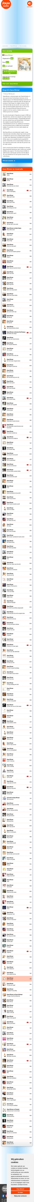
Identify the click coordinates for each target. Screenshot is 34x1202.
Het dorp (10, 525)
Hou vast (10, 579)
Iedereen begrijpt (11, 601)
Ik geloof (10, 634)
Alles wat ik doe (11, 196)
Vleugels (10, 946)
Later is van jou (10, 760)
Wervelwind (10, 1060)
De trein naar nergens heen (13, 360)
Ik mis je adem (10, 656)
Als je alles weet (14, 228)
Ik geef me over (11, 628)
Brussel (10, 299)
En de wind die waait (12, 475)
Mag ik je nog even (11, 787)
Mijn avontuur (13, 798)
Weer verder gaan (11, 1044)
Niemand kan (10, 820)
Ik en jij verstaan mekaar (13, 623)
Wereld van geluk (11, 1049)
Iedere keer (10, 596)
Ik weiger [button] (20, 1192)
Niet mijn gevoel (11, 825)
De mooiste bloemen (12, 343)
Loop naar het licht (11, 782)
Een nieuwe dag (11, 448)
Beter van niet (10, 272)
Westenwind (10, 1066)
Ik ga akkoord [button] (20, 1189)
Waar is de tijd (10, 1011)
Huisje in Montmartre (12, 585)
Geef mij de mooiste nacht (13, 503)
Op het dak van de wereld (13, 853)
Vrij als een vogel (11, 984)
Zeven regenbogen (11, 1099)
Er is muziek (10, 481)
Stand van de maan (11, 891)
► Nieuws (5, 1201)
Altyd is (10, 256)
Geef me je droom (11, 497)
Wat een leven (10, 1033)
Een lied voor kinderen (12, 437)
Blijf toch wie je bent (12, 289)
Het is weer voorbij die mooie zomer (15, 535)
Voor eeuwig (10, 978)
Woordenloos (10, 1093)
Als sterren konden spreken (13, 250)
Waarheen (10, 1028)
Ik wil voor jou (10, 678)
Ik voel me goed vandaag (13, 667)
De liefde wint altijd (16, 332)
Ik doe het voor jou (11, 617)
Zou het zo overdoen (12, 1131)
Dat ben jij (10, 316)
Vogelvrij (10, 951)
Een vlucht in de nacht (12, 453)
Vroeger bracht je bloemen (15, 995)
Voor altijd (10, 962)
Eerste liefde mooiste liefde (13, 470)
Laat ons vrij (10, 754)
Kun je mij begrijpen (12, 749)
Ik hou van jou (10, 639)
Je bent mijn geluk (11, 700)
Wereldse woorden (11, 1055)
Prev (2, 8)
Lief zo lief (10, 776)
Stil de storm (10, 896)
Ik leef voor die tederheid (13, 650)
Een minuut (10, 443)
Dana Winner (13, 46)
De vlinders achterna (12, 365)
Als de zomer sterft (11, 212)
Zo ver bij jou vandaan (12, 1104)
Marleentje (10, 792)
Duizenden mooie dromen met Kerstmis (15, 426)
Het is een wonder (11, 530)
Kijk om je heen (10, 727)
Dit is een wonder (11, 387)
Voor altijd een (10, 967)
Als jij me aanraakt (11, 245)
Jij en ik (10, 710)
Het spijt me (10, 552)
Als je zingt (10, 239)
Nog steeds (10, 836)
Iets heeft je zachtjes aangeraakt (15, 607)
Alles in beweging (11, 190)
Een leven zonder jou (12, 432)
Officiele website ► (9, 161)
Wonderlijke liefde (11, 1088)
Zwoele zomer (10, 1142)
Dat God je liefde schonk (13, 327)
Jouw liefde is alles (11, 721)
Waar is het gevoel (11, 1017)
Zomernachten (10, 1115)
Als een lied (10, 217)
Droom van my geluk (12, 403)
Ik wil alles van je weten (12, 672)
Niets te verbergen (11, 831)
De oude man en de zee (12, 354)
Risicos (10, 864)
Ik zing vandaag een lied (13, 683)
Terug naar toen (11, 913)
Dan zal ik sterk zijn (11, 310)
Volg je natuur (10, 956)
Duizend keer (10, 414)
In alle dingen (10, 694)
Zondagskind (10, 1120)
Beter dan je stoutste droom (14, 267)
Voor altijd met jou (11, 973)
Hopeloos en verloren (12, 568)
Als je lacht (10, 234)
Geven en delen (10, 508)
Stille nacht (10, 902)
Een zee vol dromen (11, 464)
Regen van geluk (11, 858)
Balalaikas (10, 261)
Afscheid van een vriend (13, 185)
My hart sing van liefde (12, 809)
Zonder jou (10, 1126)
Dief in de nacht (11, 381)
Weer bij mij (10, 1038)
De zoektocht (10, 371)
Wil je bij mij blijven (11, 1077)
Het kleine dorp (10, 541)
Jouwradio (5, 46)
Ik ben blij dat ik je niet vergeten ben (16, 612)
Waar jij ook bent (11, 1022)
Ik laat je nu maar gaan (12, 645)
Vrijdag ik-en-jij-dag (12, 989)
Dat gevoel (10, 321)
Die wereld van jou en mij (13, 376)
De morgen (10, 349)
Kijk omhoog (10, 732)
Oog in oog (10, 847)
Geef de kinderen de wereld (13, 492)
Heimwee (10, 514)
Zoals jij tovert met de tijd (13, 1110)
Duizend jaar (10, 409)
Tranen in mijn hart (11, 918)
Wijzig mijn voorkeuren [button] (20, 1196)
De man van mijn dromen (13, 338)
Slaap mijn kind (10, 874)
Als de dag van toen (11, 207)
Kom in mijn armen (11, 743)
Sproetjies (10, 885)
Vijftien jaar (10, 940)
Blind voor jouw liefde (12, 294)
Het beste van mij (11, 519)
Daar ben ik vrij (10, 305)
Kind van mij (10, 738)
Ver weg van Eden (11, 935)
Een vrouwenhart (11, 459)
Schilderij (10, 869)
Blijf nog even (10, 283)
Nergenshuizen (10, 814)
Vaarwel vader (10, 929)
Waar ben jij (10, 1000)
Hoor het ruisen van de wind (13, 563)
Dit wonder (10, 392)
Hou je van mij (10, 574)
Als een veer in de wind (12, 223)
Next (31, 8)
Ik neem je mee (10, 661)
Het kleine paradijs (11, 546)
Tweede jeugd (10, 924)
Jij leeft (10, 716)
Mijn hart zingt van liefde (13, 803)
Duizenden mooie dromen (13, 420)
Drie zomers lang (11, 398)
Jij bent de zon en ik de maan (14, 705)
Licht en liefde (10, 765)
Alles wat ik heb (11, 201)
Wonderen (10, 1082)
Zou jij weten (10, 1137)
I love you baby (10, 590)
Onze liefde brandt (11, 842)
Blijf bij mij (10, 278)
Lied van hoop (10, 771)
